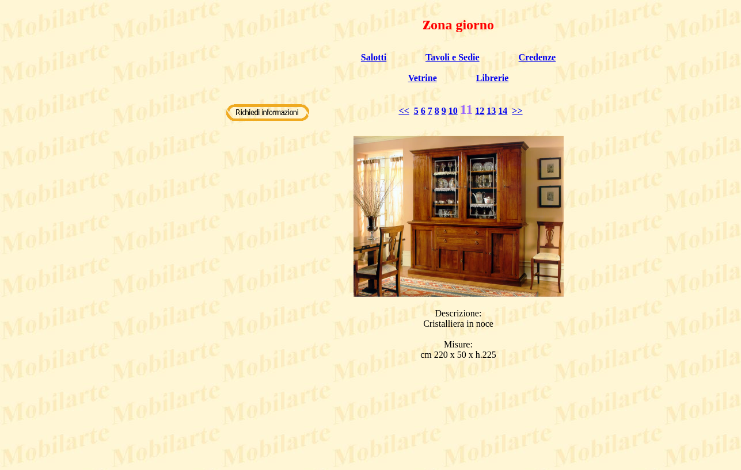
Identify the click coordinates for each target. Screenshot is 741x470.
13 (491, 111)
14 (502, 111)
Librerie (492, 78)
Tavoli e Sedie (452, 57)
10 (453, 111)
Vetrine (422, 78)
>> (517, 111)
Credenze (537, 57)
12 (479, 111)
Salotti (373, 57)
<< (403, 111)
